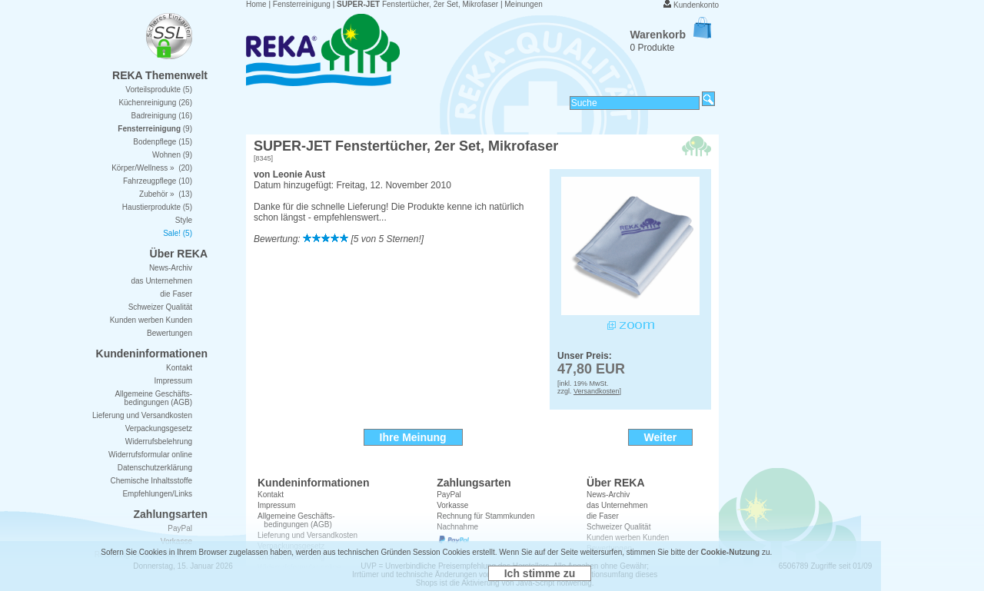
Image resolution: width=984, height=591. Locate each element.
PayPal (449, 494)
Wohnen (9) (172, 155)
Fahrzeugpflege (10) (157, 181)
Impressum (276, 505)
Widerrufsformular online (150, 454)
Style (183, 220)
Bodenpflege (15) (162, 142)
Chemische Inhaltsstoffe (151, 480)
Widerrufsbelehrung (158, 441)
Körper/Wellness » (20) (151, 168)
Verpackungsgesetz (158, 428)
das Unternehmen (617, 505)
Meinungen (523, 4)
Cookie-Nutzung (730, 552)
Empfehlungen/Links (157, 494)
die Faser (176, 294)
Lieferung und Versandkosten (142, 415)
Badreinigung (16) (162, 115)
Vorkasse (452, 505)
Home (256, 4)
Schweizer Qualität (160, 307)
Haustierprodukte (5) (157, 207)
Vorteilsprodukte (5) (158, 89)
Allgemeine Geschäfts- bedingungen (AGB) (153, 398)
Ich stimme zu (540, 573)
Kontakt (271, 494)
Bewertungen (169, 333)
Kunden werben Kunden (151, 320)
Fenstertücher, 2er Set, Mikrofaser (417, 4)
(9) (155, 129)
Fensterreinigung (302, 4)
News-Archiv (608, 494)
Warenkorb (670, 34)
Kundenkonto (696, 5)
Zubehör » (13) (165, 194)
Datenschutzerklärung (155, 467)
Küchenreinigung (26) (155, 102)
